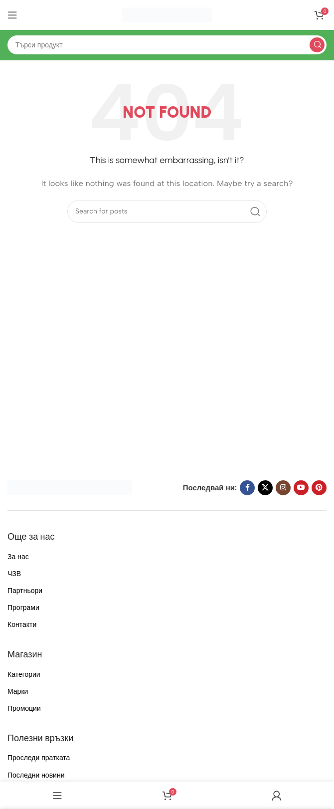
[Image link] (69, 486)
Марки (17, 691)
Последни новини (35, 775)
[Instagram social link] (283, 487)
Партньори (24, 591)
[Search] (167, 44)
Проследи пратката (38, 758)
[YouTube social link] (301, 487)
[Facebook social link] (247, 487)
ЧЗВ (14, 574)
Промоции (24, 708)
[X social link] (265, 487)
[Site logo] (167, 14)
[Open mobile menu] (12, 15)
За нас (18, 557)
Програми (23, 608)
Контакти (21, 624)
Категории (23, 674)
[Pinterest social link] (319, 487)
